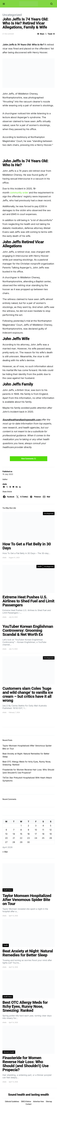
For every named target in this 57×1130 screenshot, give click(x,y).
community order (19, 192)
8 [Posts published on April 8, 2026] (21, 829)
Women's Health (8, 1052)
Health (39, 566)
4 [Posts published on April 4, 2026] (43, 825)
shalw (4, 484)
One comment (9, 34)
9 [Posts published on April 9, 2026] (28, 829)
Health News (7, 890)
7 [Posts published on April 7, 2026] (13, 829)
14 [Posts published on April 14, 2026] (14, 834)
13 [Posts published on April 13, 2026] (6, 834)
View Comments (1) (28, 459)
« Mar (5, 851)
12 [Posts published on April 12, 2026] (51, 829)
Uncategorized (12, 15)
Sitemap (49, 1101)
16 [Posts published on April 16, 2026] (28, 834)
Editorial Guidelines (12, 1101)
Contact (28, 1104)
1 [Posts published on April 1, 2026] (21, 825)
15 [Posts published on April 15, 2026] (21, 834)
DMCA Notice (26, 1101)
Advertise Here (38, 1101)
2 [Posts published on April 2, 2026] (28, 825)
